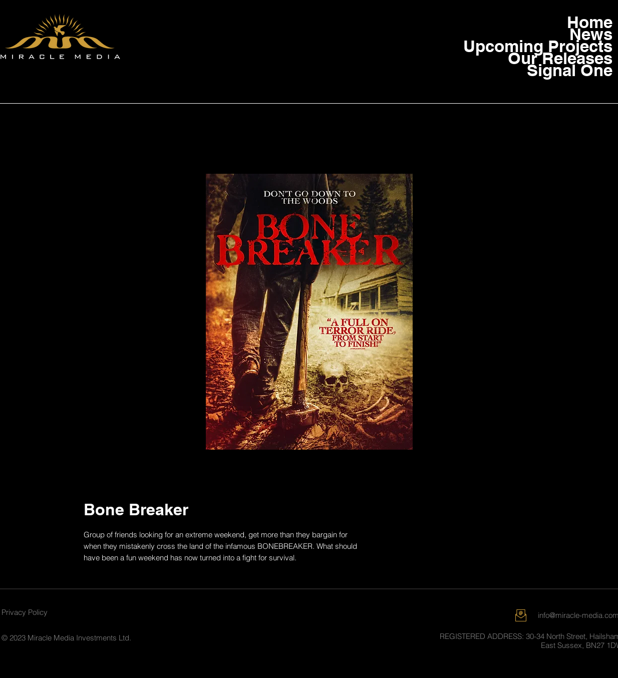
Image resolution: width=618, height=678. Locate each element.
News (590, 34)
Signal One (572, 70)
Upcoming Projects (572, 46)
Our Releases (572, 58)
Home (589, 22)
